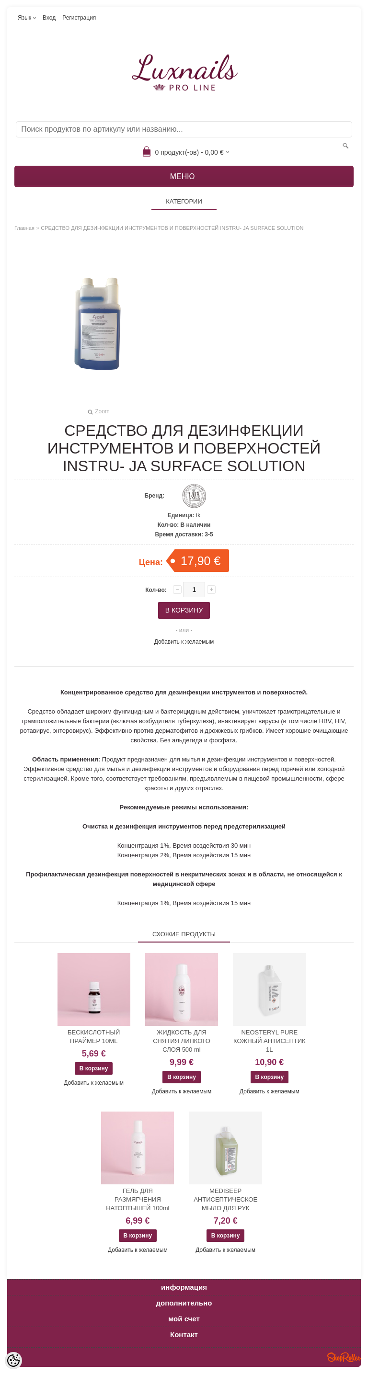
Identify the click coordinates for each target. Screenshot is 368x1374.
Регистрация (79, 17)
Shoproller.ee (344, 1357)
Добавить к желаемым (184, 641)
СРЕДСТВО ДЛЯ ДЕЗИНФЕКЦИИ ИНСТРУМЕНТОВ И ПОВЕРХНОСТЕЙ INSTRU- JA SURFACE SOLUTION (172, 228)
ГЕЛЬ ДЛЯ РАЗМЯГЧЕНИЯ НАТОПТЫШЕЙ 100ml (137, 1199)
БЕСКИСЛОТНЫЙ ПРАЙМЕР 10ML (94, 1037)
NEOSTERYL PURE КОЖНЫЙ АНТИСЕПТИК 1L (269, 1041)
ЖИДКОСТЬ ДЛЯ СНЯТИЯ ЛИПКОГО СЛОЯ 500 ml (181, 1041)
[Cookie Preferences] (13, 1360)
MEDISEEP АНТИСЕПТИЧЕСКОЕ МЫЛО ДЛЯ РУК (225, 1199)
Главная (24, 228)
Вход (49, 17)
